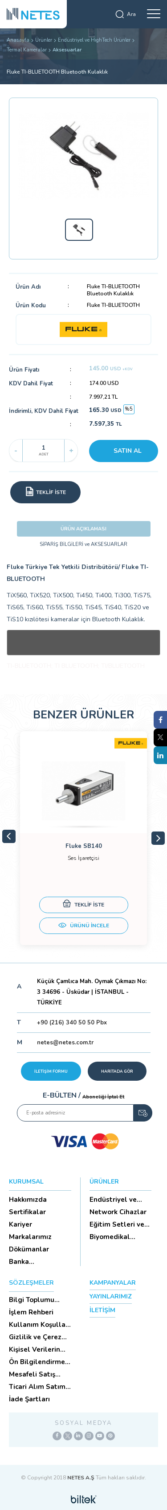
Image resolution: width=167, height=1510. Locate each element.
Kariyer (20, 1224)
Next (158, 838)
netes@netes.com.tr (65, 1043)
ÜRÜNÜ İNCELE (83, 926)
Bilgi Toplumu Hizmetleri (31, 1299)
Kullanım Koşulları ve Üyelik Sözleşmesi (39, 1324)
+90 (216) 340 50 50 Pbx (72, 1023)
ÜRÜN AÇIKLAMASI (83, 529)
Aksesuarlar (67, 50)
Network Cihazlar (118, 1212)
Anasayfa (18, 40)
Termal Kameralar (27, 50)
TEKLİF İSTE (83, 905)
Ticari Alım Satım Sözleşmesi (37, 1386)
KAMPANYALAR (113, 1283)
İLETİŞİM (102, 1310)
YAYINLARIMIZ (111, 1296)
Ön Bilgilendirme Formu (37, 1361)
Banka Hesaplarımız (30, 1261)
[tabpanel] (83, 838)
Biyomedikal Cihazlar (110, 1236)
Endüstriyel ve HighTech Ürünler (94, 40)
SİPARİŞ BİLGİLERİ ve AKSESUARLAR (83, 544)
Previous (9, 836)
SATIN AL (128, 451)
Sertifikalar (27, 1212)
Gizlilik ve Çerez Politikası (35, 1337)
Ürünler (43, 40)
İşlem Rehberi (31, 1312)
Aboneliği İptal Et (103, 1097)
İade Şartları (29, 1399)
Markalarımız (30, 1236)
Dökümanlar (29, 1249)
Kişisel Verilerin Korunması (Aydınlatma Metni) (34, 1349)
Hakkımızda (28, 1199)
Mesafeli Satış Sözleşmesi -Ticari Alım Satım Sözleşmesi (39, 1374)
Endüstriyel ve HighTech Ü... (113, 1199)
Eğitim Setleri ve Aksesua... (117, 1224)
